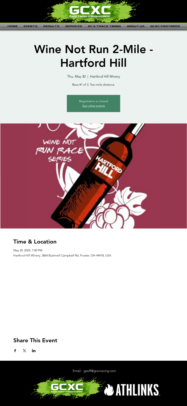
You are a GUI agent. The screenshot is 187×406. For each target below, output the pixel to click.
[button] (30, 26)
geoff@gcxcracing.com (100, 371)
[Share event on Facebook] (15, 350)
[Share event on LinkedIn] (34, 350)
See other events (93, 105)
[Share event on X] (24, 350)
